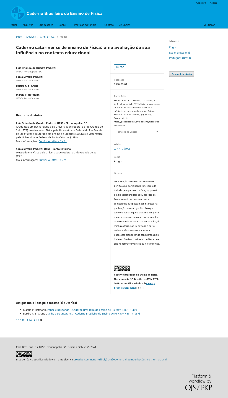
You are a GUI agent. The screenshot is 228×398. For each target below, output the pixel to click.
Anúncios (124, 25)
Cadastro (201, 2)
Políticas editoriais (85, 25)
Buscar (209, 25)
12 (30, 319)
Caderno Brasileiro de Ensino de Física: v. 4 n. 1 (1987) (104, 309)
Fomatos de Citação (127, 131)
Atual (14, 25)
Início (19, 36)
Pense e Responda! (59, 309)
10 (23, 319)
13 (33, 319)
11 (26, 319)
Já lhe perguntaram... (61, 313)
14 (37, 319)
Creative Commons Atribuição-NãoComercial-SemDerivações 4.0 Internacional (120, 359)
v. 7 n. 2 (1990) (47, 36)
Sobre (62, 25)
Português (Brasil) (180, 58)
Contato (109, 25)
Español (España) (179, 52)
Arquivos (28, 25)
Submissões (46, 25)
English (173, 47)
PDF (121, 67)
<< (17, 319)
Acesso (213, 2)
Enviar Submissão (182, 74)
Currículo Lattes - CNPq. (53, 141)
